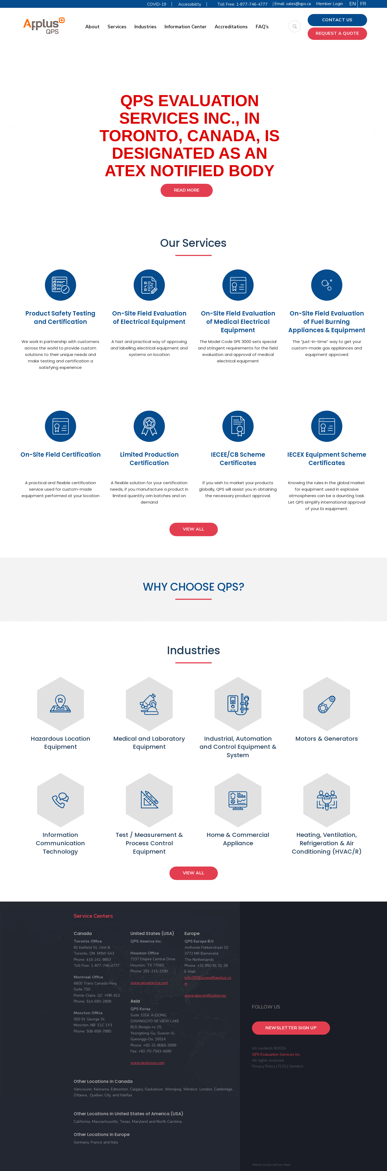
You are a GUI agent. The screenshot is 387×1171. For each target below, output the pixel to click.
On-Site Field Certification (60, 455)
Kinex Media (283, 1165)
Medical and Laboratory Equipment (149, 743)
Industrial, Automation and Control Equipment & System (238, 747)
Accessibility (189, 4)
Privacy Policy (263, 1066)
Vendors (296, 1066)
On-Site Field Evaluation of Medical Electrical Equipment (238, 321)
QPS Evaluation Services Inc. (276, 1054)
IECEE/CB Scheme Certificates (238, 459)
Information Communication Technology (60, 843)
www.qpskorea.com (147, 1062)
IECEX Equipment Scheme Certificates (326, 459)
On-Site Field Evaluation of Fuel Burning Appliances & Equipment (326, 321)
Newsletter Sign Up (291, 1028)
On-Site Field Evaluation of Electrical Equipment (149, 317)
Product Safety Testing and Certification (60, 317)
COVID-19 (156, 4)
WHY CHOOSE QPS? (193, 586)
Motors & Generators (326, 739)
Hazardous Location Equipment (60, 743)
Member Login (329, 3)
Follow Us (266, 1007)
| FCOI (281, 1066)
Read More (186, 190)
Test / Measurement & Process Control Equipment (149, 843)
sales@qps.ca (298, 3)
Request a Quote (337, 33)
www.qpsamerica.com (149, 982)
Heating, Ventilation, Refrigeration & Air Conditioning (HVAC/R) (327, 843)
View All (193, 529)
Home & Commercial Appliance (238, 839)
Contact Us (337, 20)
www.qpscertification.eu (205, 995)
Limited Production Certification (149, 459)
